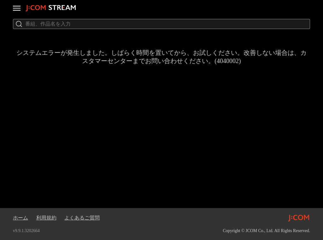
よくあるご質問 (82, 217)
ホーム (20, 217)
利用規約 (46, 217)
